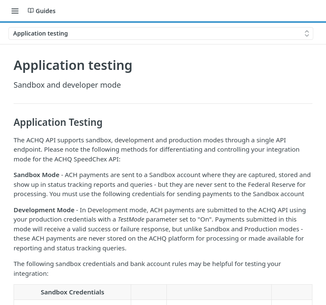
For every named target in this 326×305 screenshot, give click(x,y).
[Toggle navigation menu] (14, 10)
